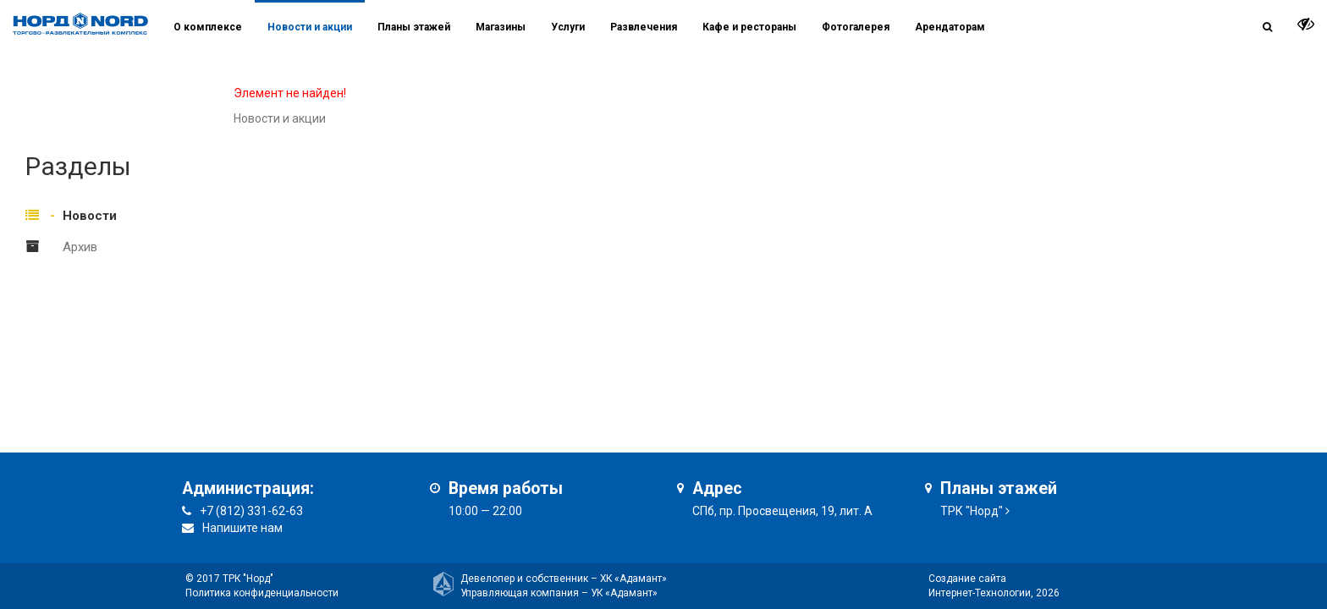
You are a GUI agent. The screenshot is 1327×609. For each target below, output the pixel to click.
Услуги (568, 27)
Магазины (501, 27)
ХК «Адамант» (633, 578)
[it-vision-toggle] (1306, 23)
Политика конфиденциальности (262, 593)
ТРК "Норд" (971, 511)
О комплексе (207, 27)
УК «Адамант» (624, 593)
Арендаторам (950, 27)
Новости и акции (309, 27)
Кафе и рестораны (749, 27)
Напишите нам (242, 528)
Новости (90, 215)
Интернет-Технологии (979, 593)
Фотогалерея (855, 27)
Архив (80, 247)
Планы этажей (413, 27)
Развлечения (643, 27)
